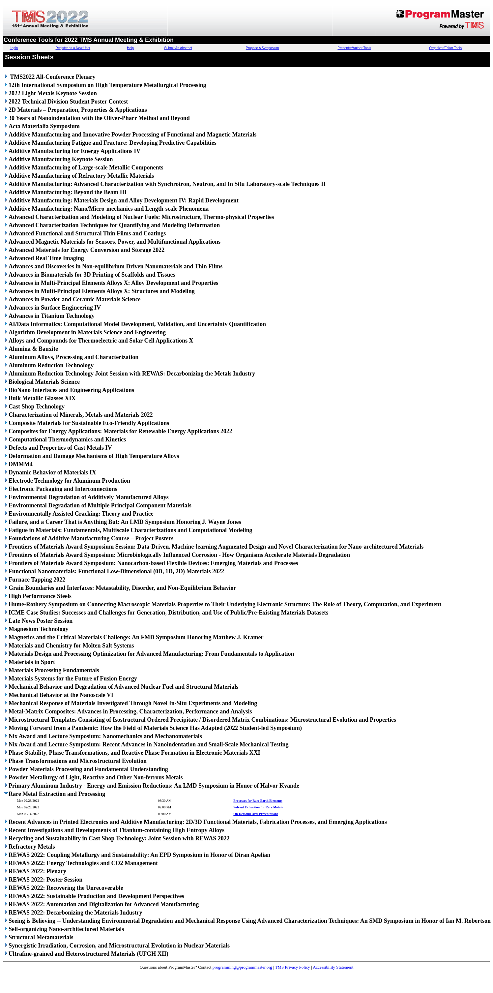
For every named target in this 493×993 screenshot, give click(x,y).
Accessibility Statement (333, 967)
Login (14, 48)
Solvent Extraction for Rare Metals (258, 807)
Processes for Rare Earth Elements (257, 800)
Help (130, 48)
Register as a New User (73, 48)
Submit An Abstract (178, 48)
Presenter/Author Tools (354, 48)
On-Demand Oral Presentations (255, 814)
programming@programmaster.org (242, 967)
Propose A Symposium (262, 48)
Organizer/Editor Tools (445, 48)
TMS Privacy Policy (292, 967)
